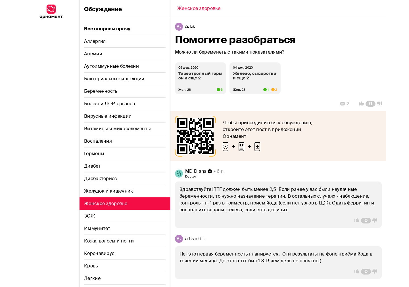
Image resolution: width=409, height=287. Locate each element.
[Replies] (345, 104)
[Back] (199, 9)
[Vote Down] (380, 104)
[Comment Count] (370, 104)
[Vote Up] (360, 103)
